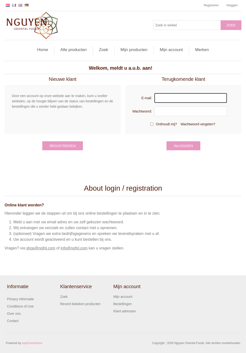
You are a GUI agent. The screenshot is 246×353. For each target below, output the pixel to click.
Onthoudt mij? (166, 124)
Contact (13, 321)
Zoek (231, 25)
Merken (202, 49)
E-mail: (146, 98)
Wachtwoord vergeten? (198, 124)
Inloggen (232, 5)
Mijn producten (134, 49)
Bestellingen (122, 304)
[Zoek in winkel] (187, 25)
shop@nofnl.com (40, 248)
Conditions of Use (20, 306)
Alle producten (73, 49)
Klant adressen (124, 311)
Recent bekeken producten (80, 304)
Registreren (211, 5)
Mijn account (171, 49)
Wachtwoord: (142, 111)
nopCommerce (32, 343)
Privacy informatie (20, 299)
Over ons (14, 313)
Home (42, 49)
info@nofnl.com (74, 248)
